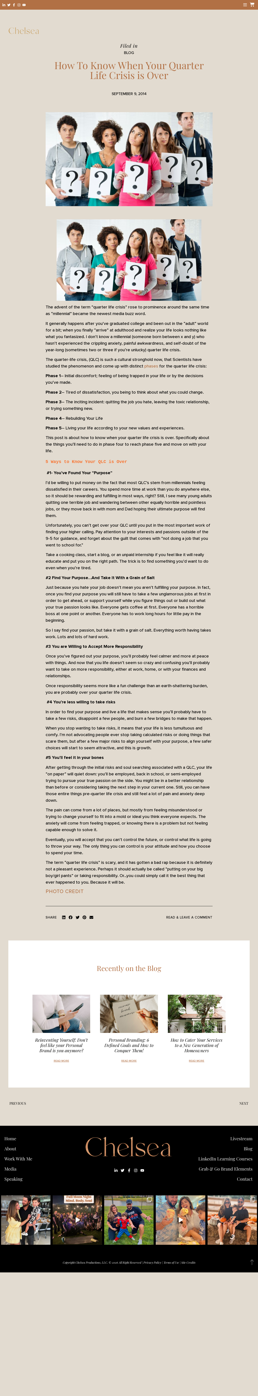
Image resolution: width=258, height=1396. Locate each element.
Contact (245, 1179)
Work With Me (19, 1159)
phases (151, 366)
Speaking (13, 1179)
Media (10, 1169)
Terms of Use (171, 1262)
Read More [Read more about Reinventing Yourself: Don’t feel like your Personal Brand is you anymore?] (61, 1061)
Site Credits (188, 1262)
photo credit (65, 891)
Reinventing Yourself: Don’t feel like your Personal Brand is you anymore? (61, 1045)
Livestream (241, 1138)
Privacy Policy (152, 1262)
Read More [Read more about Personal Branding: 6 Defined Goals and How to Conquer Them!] (129, 1061)
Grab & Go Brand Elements (226, 1169)
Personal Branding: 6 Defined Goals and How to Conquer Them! (129, 1045)
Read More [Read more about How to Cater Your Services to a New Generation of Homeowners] (196, 1061)
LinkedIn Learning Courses (225, 1159)
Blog (248, 1148)
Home (10, 1138)
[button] (63, 917)
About (10, 1148)
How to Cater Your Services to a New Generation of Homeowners (196, 1045)
